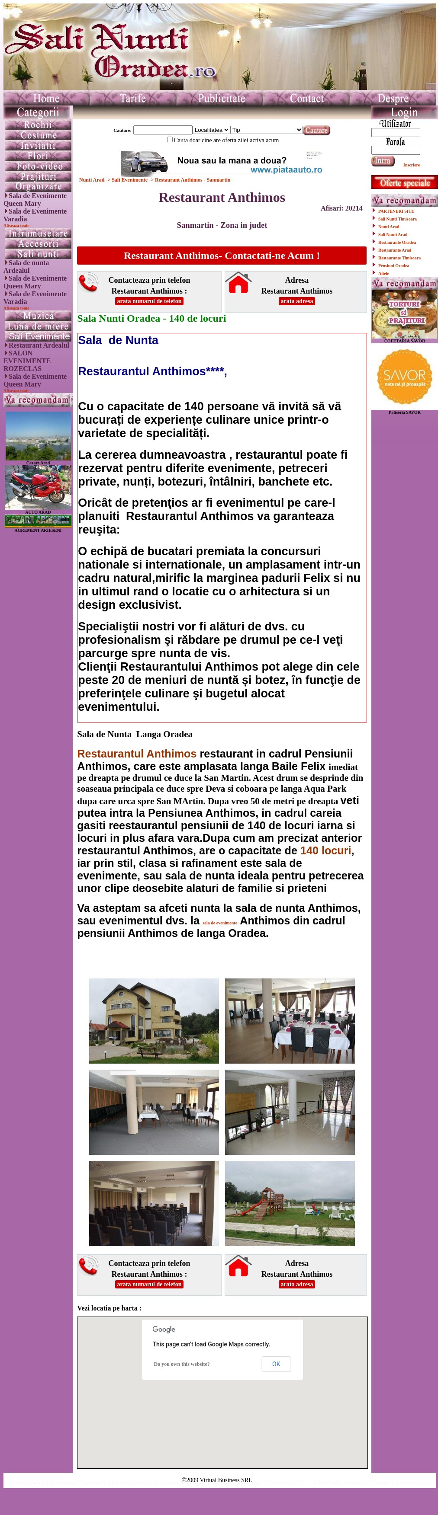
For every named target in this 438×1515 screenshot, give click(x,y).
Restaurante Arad (394, 250)
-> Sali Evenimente (127, 180)
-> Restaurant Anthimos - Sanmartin (189, 180)
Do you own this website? (181, 1364)
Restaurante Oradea (397, 242)
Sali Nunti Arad (392, 234)
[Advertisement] (38, 662)
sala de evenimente (220, 923)
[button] (222, 1385)
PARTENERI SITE (396, 211)
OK (276, 1364)
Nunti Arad (92, 180)
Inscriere (411, 165)
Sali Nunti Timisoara (397, 219)
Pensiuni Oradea (393, 265)
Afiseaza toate (16, 225)
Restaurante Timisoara (399, 258)
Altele (383, 273)
